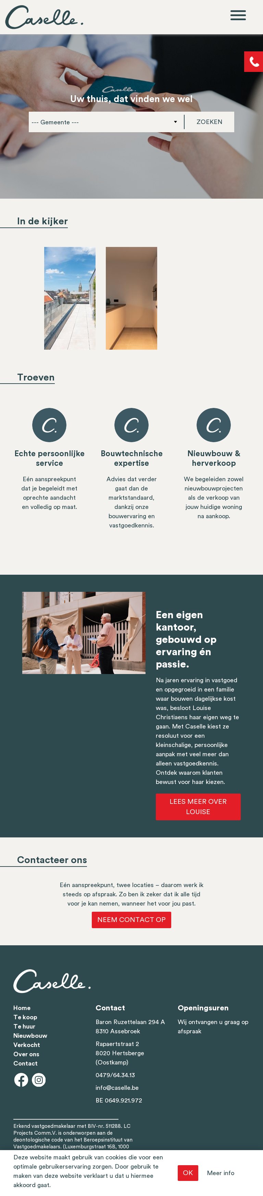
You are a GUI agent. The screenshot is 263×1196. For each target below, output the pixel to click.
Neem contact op (131, 920)
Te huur (24, 1026)
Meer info (220, 1173)
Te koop (25, 1017)
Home (21, 1008)
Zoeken (209, 122)
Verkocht (26, 1045)
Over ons (26, 1054)
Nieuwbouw (30, 1036)
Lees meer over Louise (198, 806)
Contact (25, 1063)
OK (188, 1173)
